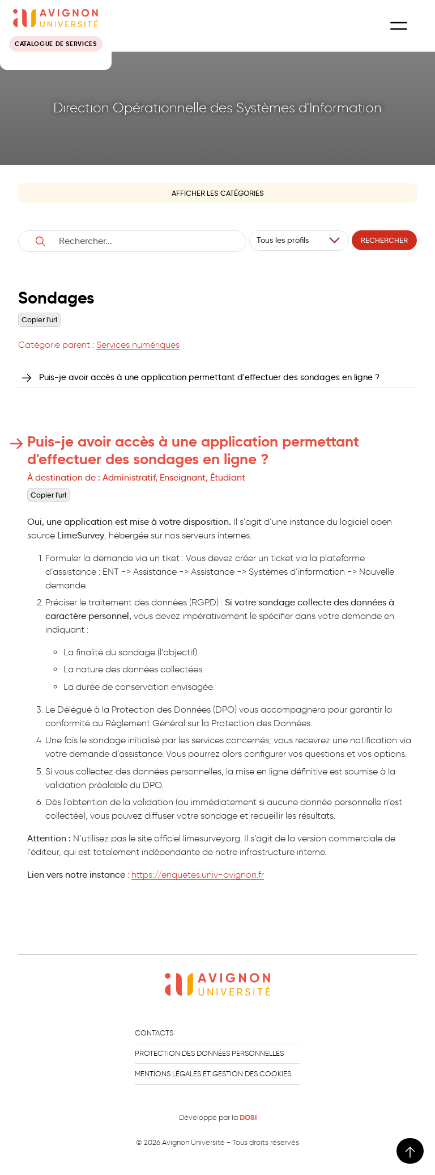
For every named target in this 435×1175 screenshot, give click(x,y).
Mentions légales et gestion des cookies (213, 1073)
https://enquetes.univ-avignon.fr (197, 874)
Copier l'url (39, 319)
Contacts (154, 1033)
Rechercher (384, 240)
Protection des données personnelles (209, 1053)
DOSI (248, 1117)
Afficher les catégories (218, 193)
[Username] (144, 241)
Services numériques (138, 344)
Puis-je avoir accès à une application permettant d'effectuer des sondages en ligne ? (209, 377)
